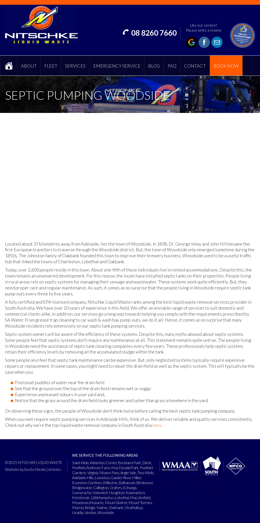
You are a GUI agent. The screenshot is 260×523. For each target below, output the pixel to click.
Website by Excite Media (25, 469)
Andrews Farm (98, 467)
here (156, 425)
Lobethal (122, 497)
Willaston (110, 482)
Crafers (116, 487)
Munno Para (109, 472)
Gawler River (121, 477)
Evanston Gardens (87, 482)
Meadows (80, 502)
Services (75, 66)
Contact (195, 66)
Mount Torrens (140, 502)
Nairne (102, 507)
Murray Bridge (83, 507)
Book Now (226, 66)
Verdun (90, 512)
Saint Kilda (80, 462)
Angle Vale (128, 472)
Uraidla (77, 512)
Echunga (129, 487)
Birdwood (144, 482)
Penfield (78, 467)
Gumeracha (81, 492)
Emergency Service (116, 66)
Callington (101, 487)
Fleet (50, 66)
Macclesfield (140, 497)
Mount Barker (116, 502)
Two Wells (145, 472)
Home (8, 66)
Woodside (105, 512)
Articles (54, 469)
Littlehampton (102, 497)
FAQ (172, 66)
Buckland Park (129, 462)
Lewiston (102, 477)
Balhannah (127, 482)
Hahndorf (100, 492)
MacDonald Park (124, 467)
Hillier (136, 477)
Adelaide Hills (82, 477)
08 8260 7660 (154, 32)
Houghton (117, 492)
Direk (146, 462)
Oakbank (116, 507)
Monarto (96, 502)
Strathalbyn (134, 507)
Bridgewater (82, 487)
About (29, 66)
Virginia (92, 472)
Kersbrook (81, 497)
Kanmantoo (135, 492)
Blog (154, 66)
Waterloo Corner (103, 462)
